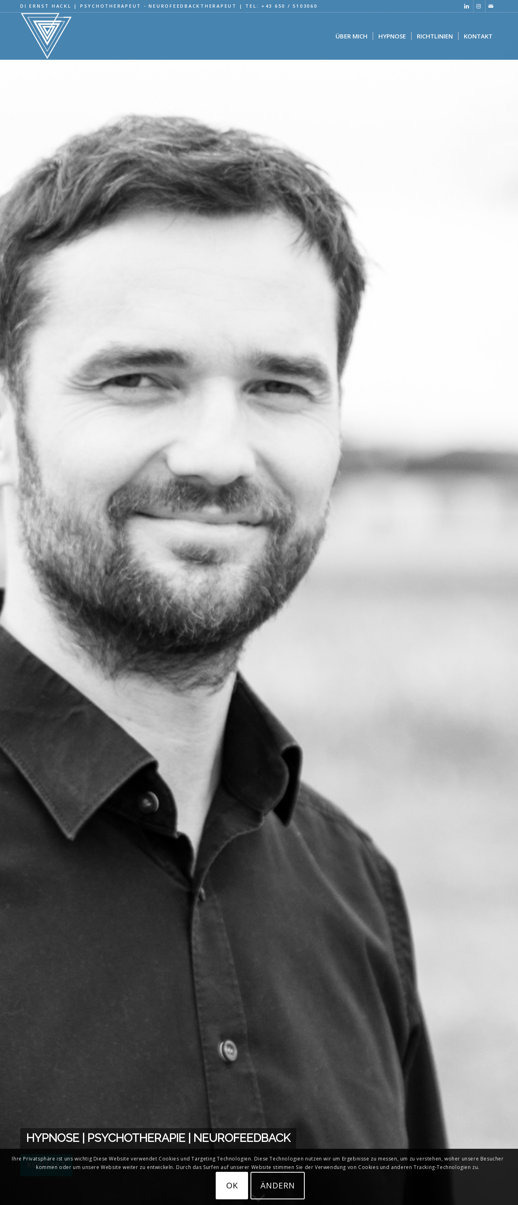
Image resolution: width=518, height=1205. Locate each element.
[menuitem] (351, 36)
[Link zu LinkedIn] (467, 6)
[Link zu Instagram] (479, 6)
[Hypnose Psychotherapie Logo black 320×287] (46, 36)
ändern (277, 1185)
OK (232, 1185)
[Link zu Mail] (492, 6)
